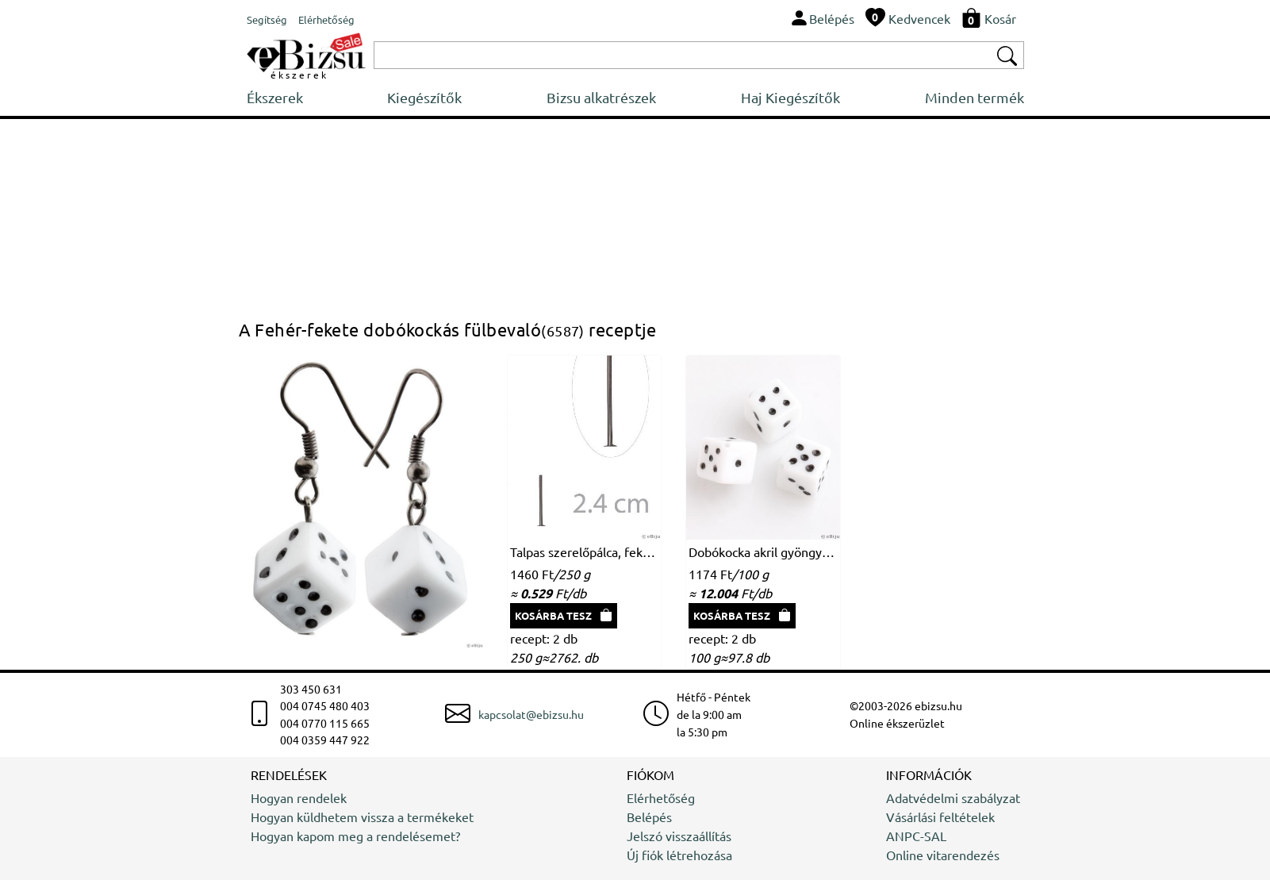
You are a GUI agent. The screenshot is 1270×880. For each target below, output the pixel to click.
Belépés (649, 816)
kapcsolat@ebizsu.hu (531, 714)
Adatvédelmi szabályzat (953, 797)
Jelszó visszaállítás (679, 835)
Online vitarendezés (943, 855)
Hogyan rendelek (299, 797)
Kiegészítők (424, 97)
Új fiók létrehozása (679, 855)
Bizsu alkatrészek (601, 97)
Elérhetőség (661, 797)
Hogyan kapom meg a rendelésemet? (355, 835)
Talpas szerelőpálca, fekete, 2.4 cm (584, 551)
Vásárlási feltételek (940, 816)
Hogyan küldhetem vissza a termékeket (362, 816)
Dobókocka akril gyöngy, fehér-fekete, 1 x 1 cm (763, 551)
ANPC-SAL (916, 835)
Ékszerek (275, 97)
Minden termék (974, 97)
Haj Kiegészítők (790, 97)
